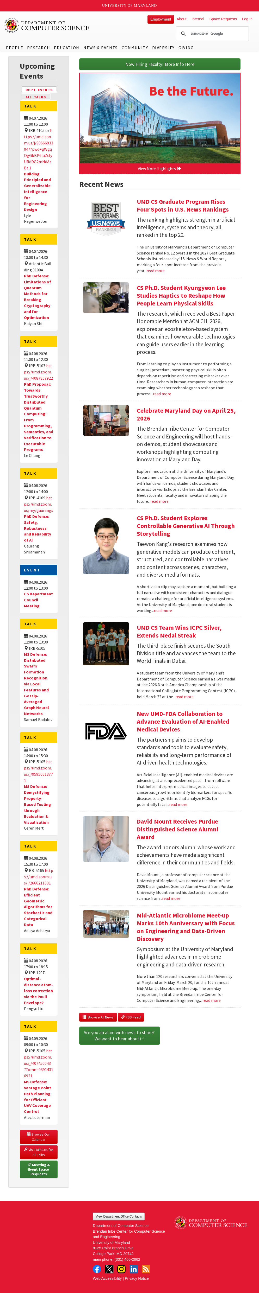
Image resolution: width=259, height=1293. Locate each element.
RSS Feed (131, 1017)
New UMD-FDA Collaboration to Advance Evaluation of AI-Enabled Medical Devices (183, 721)
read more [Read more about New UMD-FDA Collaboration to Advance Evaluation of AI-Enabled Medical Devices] (178, 804)
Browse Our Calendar (39, 1137)
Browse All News (98, 1017)
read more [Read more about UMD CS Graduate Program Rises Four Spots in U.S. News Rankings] (155, 270)
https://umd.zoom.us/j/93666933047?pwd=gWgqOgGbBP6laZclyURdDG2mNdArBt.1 (38, 149)
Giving (186, 47)
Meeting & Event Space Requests (39, 1169)
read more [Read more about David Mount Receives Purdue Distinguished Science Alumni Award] (171, 898)
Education (66, 47)
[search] (211, 33)
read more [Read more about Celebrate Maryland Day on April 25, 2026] (159, 501)
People (14, 47)
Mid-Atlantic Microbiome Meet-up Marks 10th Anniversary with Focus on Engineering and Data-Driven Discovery (186, 927)
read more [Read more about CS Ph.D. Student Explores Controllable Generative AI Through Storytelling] (163, 610)
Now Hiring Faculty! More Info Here (159, 64)
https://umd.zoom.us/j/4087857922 (38, 372)
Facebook (97, 1269)
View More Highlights (160, 168)
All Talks (36, 97)
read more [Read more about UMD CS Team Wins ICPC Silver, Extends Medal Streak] (184, 696)
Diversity (163, 47)
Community (135, 47)
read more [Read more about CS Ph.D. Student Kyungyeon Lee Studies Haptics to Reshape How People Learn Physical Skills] (162, 393)
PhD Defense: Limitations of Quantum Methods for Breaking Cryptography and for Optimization (37, 296)
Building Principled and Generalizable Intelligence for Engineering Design (37, 191)
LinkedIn (134, 1269)
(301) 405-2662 (127, 1259)
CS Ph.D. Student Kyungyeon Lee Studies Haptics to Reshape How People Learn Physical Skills (181, 295)
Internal (198, 19)
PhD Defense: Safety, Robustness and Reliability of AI (37, 528)
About (182, 19)
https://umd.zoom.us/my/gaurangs (38, 504)
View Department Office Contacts (119, 1216)
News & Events (100, 47)
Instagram (121, 1269)
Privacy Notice (137, 1278)
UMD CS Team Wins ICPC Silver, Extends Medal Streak (179, 631)
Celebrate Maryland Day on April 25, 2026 (186, 414)
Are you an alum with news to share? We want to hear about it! (120, 1035)
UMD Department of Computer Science (47, 25)
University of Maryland (129, 6)
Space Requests (223, 19)
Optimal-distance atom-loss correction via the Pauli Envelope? (38, 990)
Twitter (109, 1269)
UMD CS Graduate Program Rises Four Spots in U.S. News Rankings (183, 205)
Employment (160, 19)
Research (38, 47)
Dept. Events (41, 89)
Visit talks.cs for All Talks (39, 1152)
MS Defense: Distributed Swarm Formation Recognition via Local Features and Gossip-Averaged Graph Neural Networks (36, 684)
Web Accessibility (107, 1278)
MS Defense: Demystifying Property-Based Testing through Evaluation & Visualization (37, 804)
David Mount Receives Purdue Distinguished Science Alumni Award (177, 829)
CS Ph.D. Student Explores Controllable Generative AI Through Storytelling (186, 526)
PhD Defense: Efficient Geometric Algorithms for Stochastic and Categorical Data (38, 906)
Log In (247, 19)
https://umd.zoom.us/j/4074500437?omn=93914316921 (38, 1063)
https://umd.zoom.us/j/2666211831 (38, 877)
